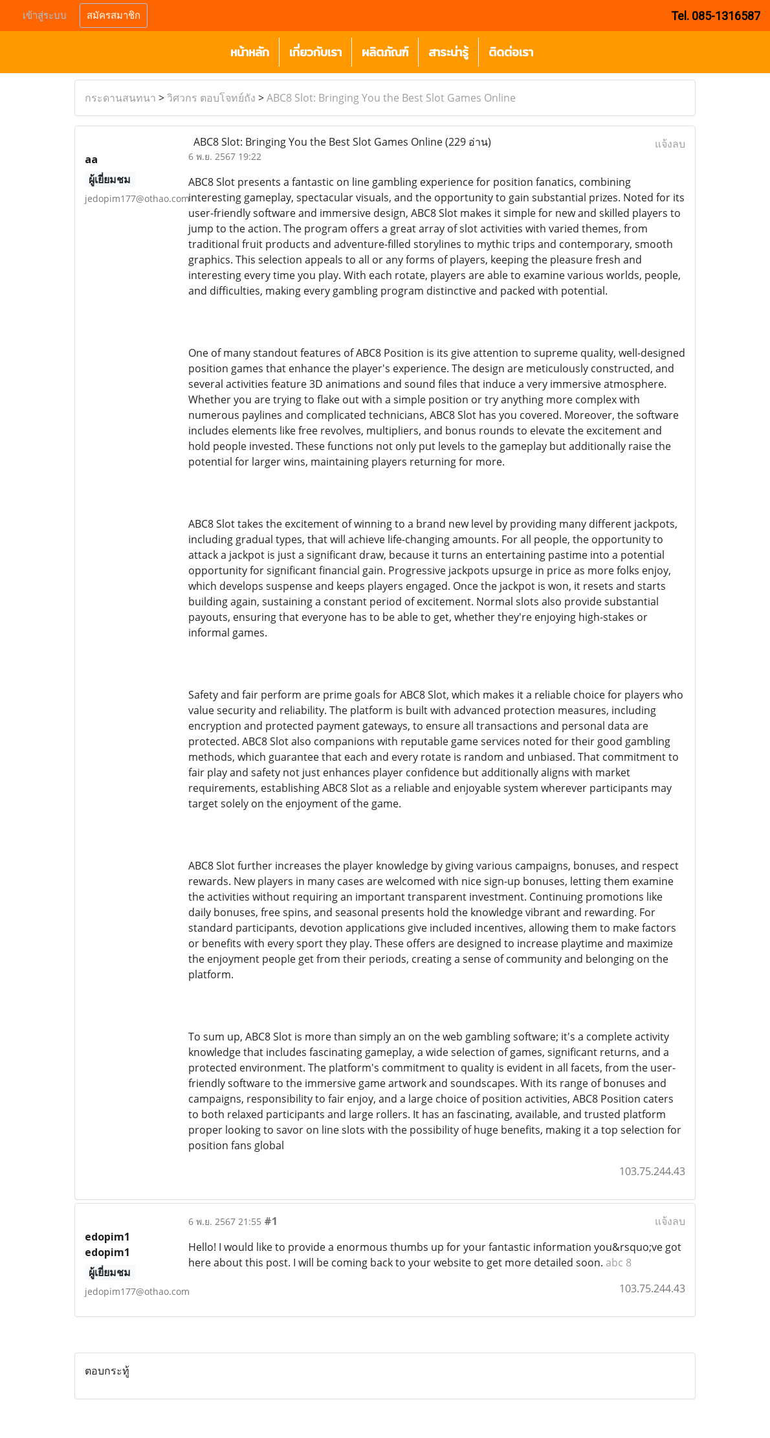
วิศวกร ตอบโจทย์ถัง (211, 98)
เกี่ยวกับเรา (315, 52)
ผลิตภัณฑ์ (385, 52)
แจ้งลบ (670, 144)
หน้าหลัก (249, 52)
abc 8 (619, 1262)
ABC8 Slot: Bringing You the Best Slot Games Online (391, 98)
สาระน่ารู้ (448, 52)
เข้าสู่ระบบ (45, 15)
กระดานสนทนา (120, 98)
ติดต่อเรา (511, 52)
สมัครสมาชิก (113, 15)
